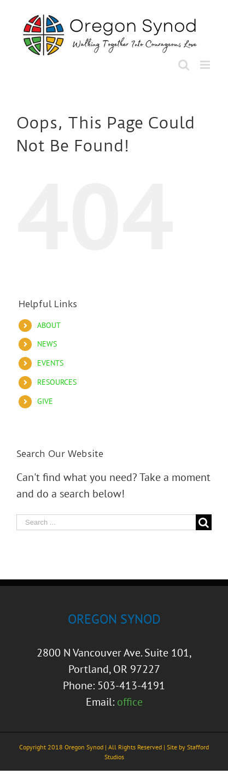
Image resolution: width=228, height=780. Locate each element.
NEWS (47, 344)
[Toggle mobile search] (183, 65)
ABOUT (49, 325)
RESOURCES (57, 382)
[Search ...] (106, 522)
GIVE (45, 401)
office (130, 702)
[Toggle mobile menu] (206, 65)
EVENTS (50, 363)
